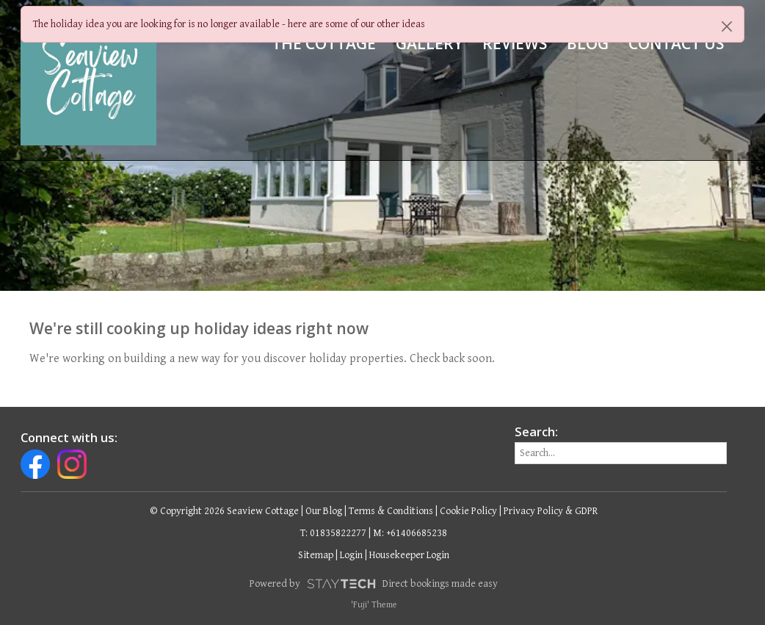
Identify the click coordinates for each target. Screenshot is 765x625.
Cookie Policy (468, 511)
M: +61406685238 (410, 533)
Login (351, 555)
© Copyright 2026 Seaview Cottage (224, 511)
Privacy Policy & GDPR (551, 511)
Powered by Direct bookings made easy (374, 584)
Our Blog (323, 511)
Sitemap (315, 555)
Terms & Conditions (391, 511)
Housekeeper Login (409, 555)
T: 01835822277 (333, 533)
